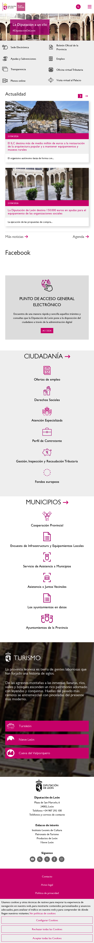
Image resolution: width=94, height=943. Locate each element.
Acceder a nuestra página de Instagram (61, 859)
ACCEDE (47, 307)
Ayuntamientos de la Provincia (47, 622)
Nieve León (47, 739)
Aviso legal (47, 884)
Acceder (22, 47)
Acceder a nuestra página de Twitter (47, 859)
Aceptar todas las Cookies (47, 938)
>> (86, 96)
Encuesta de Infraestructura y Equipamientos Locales (47, 540)
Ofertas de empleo (47, 374)
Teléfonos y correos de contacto (47, 814)
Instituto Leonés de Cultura (47, 830)
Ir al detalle (47, 117)
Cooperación (47, 519)
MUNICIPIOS (43, 502)
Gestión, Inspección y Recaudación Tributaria (47, 455)
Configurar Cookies (47, 920)
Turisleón (47, 726)
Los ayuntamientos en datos (47, 601)
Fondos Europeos (47, 476)
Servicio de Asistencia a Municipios (47, 560)
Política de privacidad (47, 893)
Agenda (78, 237)
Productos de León (47, 838)
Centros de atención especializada (47, 414)
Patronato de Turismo (47, 834)
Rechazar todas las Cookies (47, 929)
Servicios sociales (47, 394)
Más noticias (14, 237)
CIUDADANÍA (43, 356)
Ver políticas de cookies (43, 913)
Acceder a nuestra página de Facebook (54, 859)
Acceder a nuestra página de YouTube (32, 859)
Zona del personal (47, 435)
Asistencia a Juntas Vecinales (47, 581)
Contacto (47, 876)
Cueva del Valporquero (47, 753)
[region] (47, 921)
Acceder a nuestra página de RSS (40, 859)
